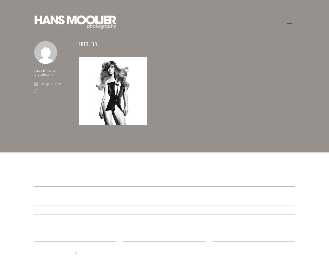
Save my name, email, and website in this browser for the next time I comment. (70, 260)
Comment (40, 182)
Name (39, 237)
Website (218, 237)
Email (129, 237)
